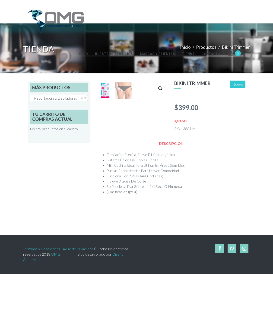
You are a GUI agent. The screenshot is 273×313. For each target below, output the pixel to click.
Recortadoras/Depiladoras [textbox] (57, 98)
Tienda (188, 54)
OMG (55, 293)
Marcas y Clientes (157, 54)
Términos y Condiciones (41, 288)
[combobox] (59, 98)
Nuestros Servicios (114, 54)
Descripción (171, 182)
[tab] (171, 182)
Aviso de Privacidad (78, 288)
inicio (82, 54)
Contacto (211, 54)
